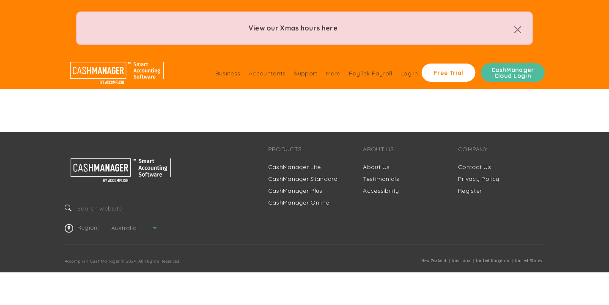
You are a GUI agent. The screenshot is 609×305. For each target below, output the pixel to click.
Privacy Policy (478, 179)
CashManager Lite (294, 167)
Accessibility (381, 190)
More (333, 73)
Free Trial (448, 73)
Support (305, 73)
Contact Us (474, 167)
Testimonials (381, 179)
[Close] (517, 29)
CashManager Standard (303, 179)
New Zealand (434, 261)
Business (227, 73)
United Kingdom (492, 261)
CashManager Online (298, 202)
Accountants (267, 73)
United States (529, 261)
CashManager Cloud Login (512, 73)
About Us (376, 167)
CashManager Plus (295, 190)
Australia (461, 261)
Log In (409, 73)
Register (470, 190)
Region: (82, 228)
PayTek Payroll (370, 73)
